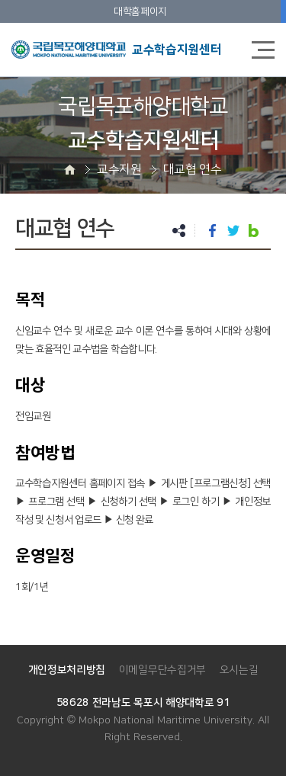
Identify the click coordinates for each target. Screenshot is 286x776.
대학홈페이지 (140, 11)
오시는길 (239, 670)
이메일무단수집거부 (162, 670)
